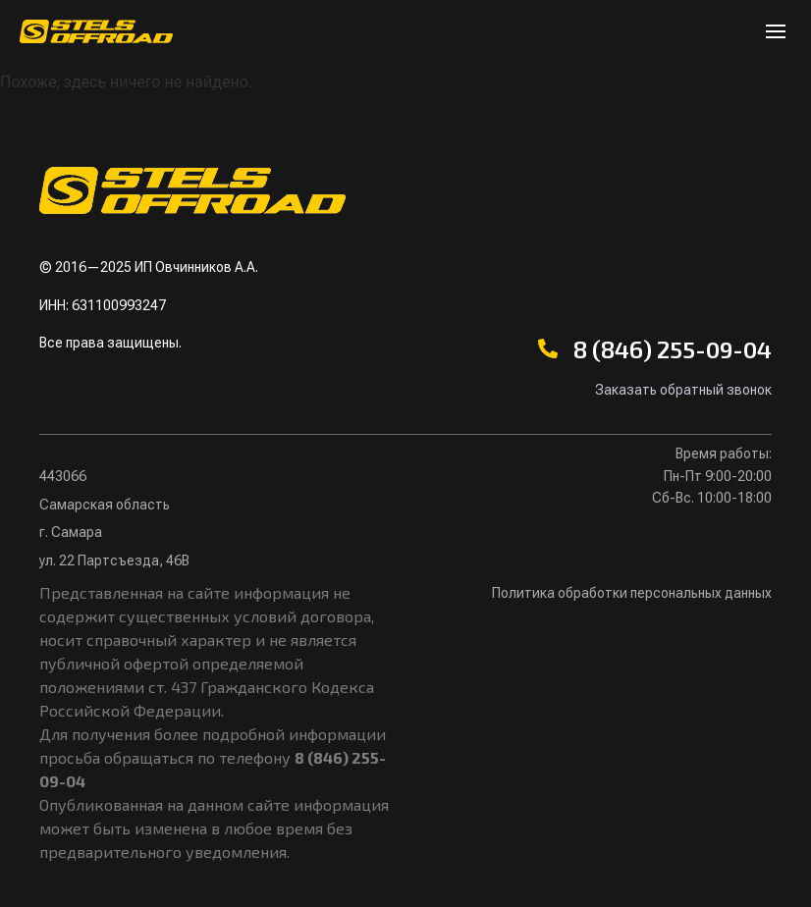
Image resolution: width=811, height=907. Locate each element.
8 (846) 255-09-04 (672, 349)
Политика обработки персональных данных (632, 593)
